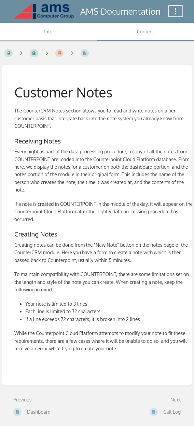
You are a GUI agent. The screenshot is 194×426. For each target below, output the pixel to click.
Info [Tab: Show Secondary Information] (48, 31)
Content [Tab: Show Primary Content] (145, 31)
